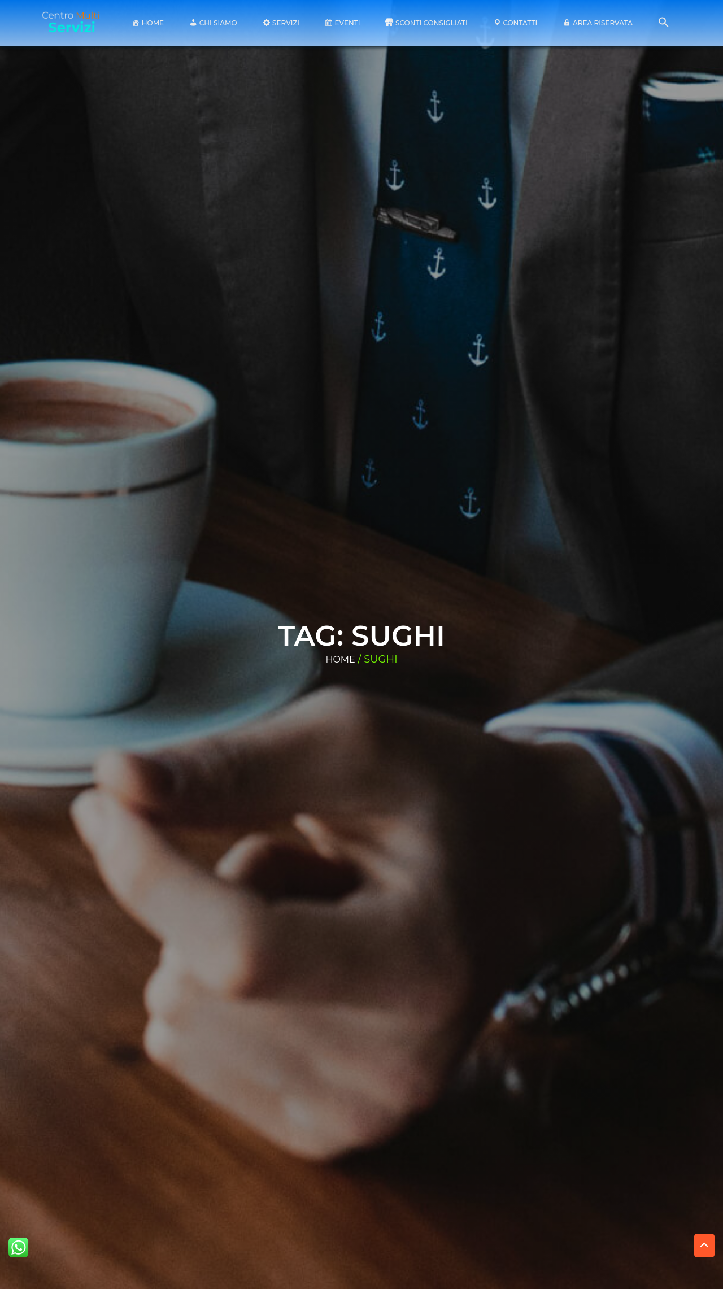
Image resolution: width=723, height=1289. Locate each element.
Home (340, 659)
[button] (664, 25)
